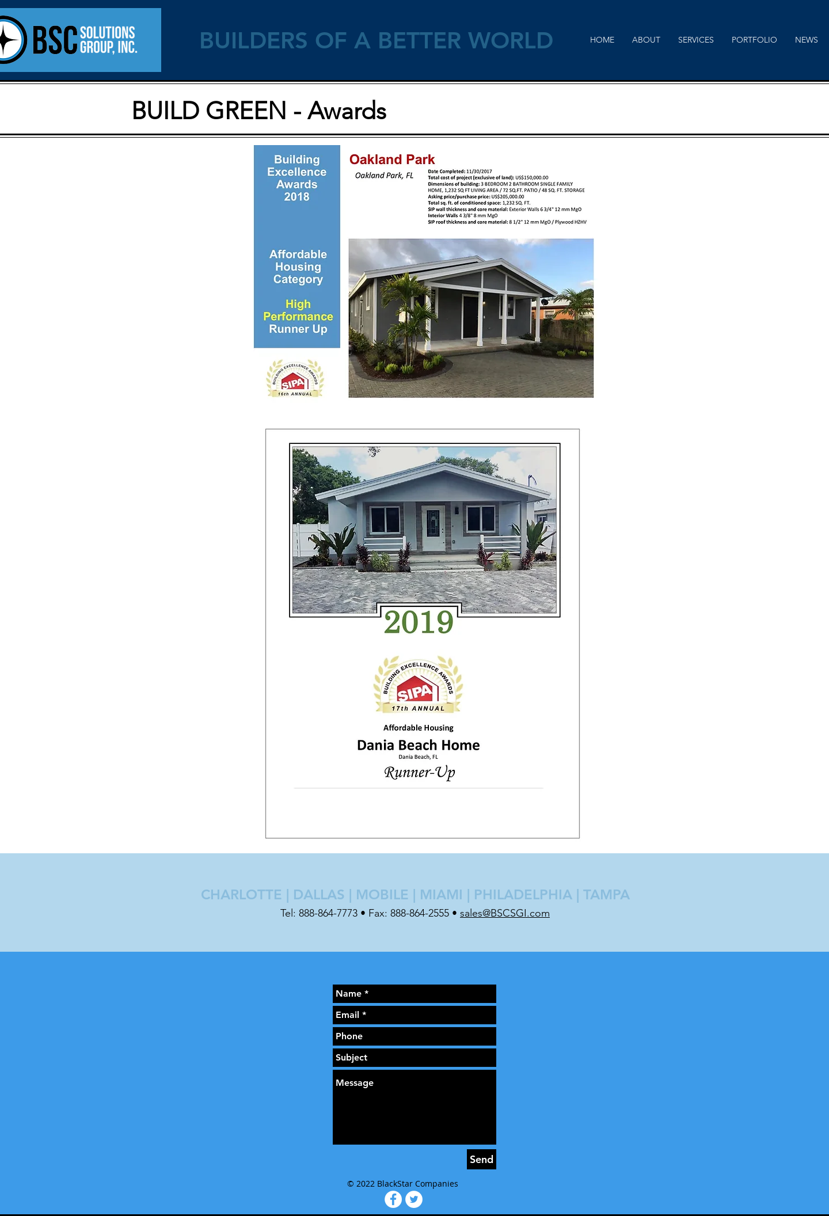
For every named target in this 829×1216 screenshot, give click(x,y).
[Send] (481, 1159)
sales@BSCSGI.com (505, 913)
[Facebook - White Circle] (393, 1199)
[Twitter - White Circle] (414, 1199)
